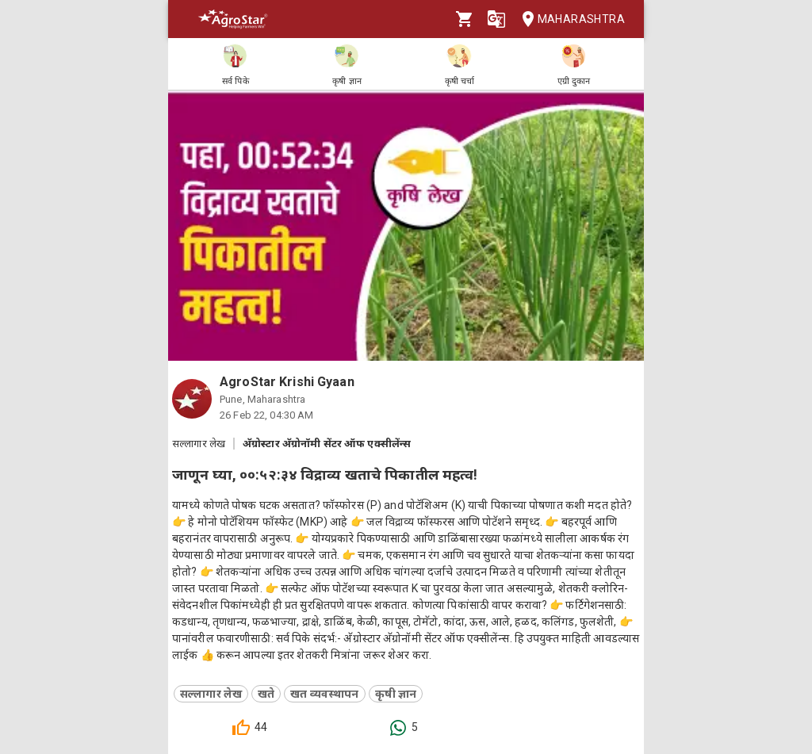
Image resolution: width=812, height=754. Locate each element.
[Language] (496, 19)
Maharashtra (568, 19)
